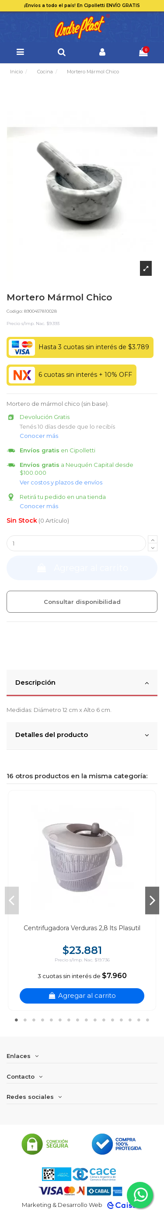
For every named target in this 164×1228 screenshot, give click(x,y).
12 (112, 1019)
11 (104, 1019)
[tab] (82, 683)
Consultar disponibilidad (82, 601)
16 (147, 1019)
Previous (12, 900)
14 (130, 1019)
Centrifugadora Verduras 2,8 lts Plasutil (82, 928)
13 (121, 1019)
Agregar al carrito (82, 568)
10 (95, 1019)
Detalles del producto (82, 735)
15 (139, 1019)
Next (152, 900)
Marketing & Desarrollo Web (62, 1204)
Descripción (82, 683)
